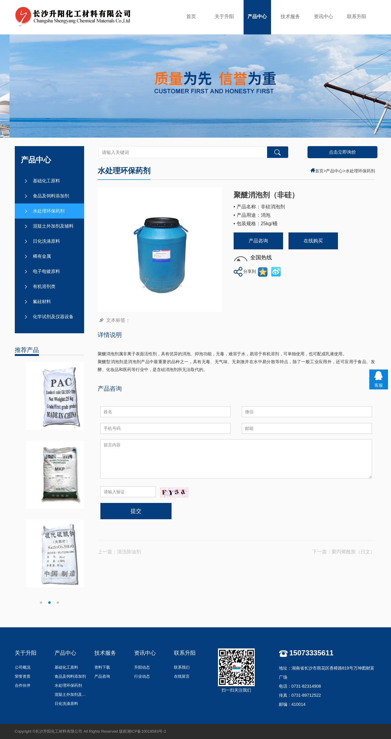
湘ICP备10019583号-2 (146, 731)
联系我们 (182, 667)
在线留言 (182, 676)
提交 (136, 511)
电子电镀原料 (46, 271)
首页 (191, 16)
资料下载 (102, 667)
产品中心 (257, 16)
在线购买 (313, 240)
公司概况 (22, 667)
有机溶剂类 (44, 286)
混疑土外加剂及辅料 (53, 226)
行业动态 (142, 676)
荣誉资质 (22, 676)
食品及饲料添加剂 (51, 195)
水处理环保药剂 (49, 210)
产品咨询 (258, 240)
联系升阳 (356, 16)
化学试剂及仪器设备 (53, 316)
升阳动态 (142, 667)
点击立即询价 (342, 152)
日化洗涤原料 (46, 241)
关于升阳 (224, 16)
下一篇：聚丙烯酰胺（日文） (343, 551)
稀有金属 (42, 256)
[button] (41, 602)
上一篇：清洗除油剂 (119, 551)
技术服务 (290, 16)
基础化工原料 (46, 180)
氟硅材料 (42, 301)
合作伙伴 (22, 685)
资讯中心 (323, 16)
